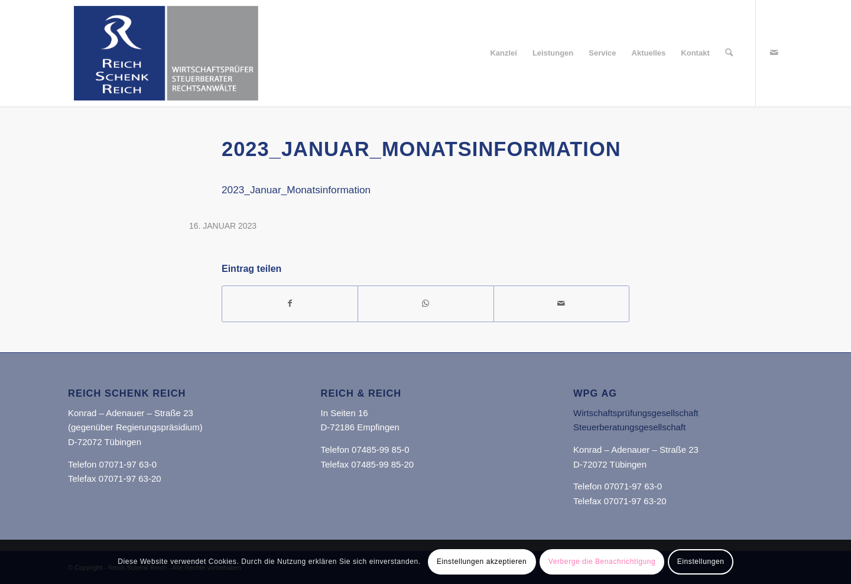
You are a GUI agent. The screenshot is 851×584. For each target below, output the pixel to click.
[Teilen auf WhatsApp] (425, 303)
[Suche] (728, 53)
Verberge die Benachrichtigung (602, 561)
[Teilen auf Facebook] (290, 303)
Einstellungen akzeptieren (482, 561)
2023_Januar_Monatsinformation (296, 190)
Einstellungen (701, 561)
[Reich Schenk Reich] (166, 53)
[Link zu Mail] (774, 52)
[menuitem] (503, 53)
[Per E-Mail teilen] (561, 303)
